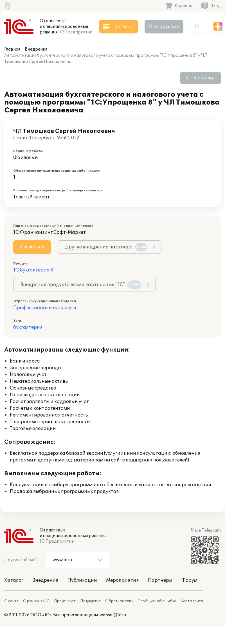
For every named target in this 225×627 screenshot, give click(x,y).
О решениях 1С (36, 601)
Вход (215, 5)
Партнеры (160, 580)
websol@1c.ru (113, 615)
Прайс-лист (65, 601)
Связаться (32, 247)
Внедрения (36, 49)
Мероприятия (122, 580)
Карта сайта (192, 601)
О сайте (11, 601)
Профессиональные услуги (44, 308)
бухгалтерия (28, 327)
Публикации (82, 580)
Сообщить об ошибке (157, 601)
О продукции (164, 27)
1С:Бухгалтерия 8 (33, 270)
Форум (189, 580)
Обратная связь (119, 601)
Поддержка (90, 601)
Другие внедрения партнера (106, 247)
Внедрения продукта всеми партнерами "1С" (80, 284)
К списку (204, 78)
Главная (12, 49)
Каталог (13, 580)
